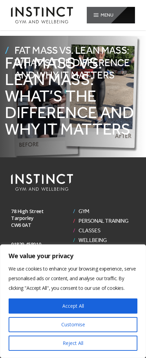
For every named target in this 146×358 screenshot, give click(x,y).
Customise (73, 324)
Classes (89, 230)
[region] (73, 301)
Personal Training (103, 221)
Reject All (73, 343)
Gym (84, 211)
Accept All (73, 306)
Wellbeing (93, 240)
